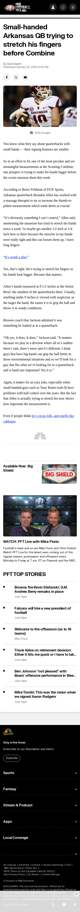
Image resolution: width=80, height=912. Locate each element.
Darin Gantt (14, 64)
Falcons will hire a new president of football (43, 610)
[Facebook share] (6, 77)
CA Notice (33, 874)
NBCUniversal (26, 880)
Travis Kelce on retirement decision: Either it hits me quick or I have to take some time (45, 652)
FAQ (68, 865)
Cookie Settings (51, 874)
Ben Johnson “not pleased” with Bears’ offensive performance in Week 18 (45, 673)
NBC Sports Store (14, 868)
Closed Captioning (53, 865)
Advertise (24, 865)
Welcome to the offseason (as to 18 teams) (43, 631)
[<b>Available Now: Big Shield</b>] (59, 474)
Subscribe (12, 758)
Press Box (31, 868)
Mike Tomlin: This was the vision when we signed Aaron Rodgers (45, 694)
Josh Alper (21, 597)
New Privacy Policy (14, 874)
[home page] (17, 7)
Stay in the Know (14, 742)
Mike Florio (21, 639)
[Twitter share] (16, 77)
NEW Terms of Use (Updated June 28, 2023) (29, 871)
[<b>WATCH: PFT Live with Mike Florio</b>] (40, 515)
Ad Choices (9, 865)
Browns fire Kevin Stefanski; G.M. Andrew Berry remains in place (41, 589)
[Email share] (25, 77)
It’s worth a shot (15, 257)
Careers (36, 865)
